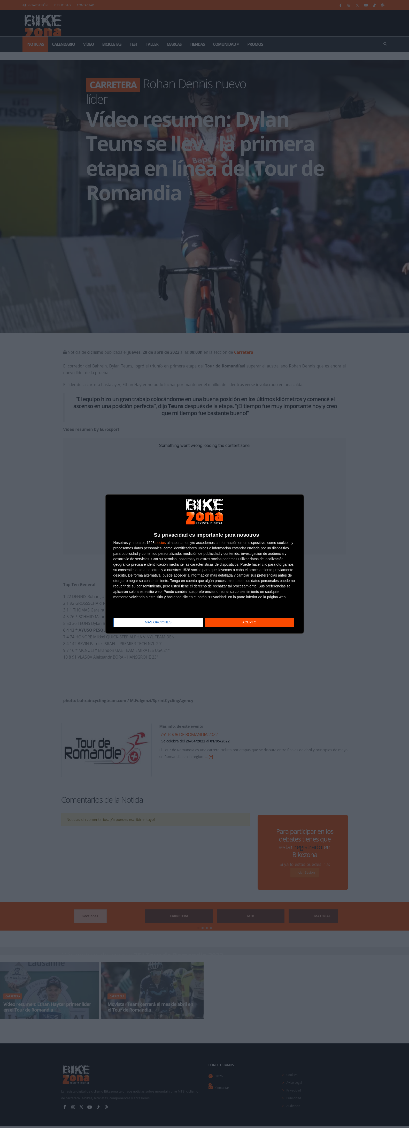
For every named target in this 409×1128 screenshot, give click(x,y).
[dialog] (204, 564)
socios (161, 543)
